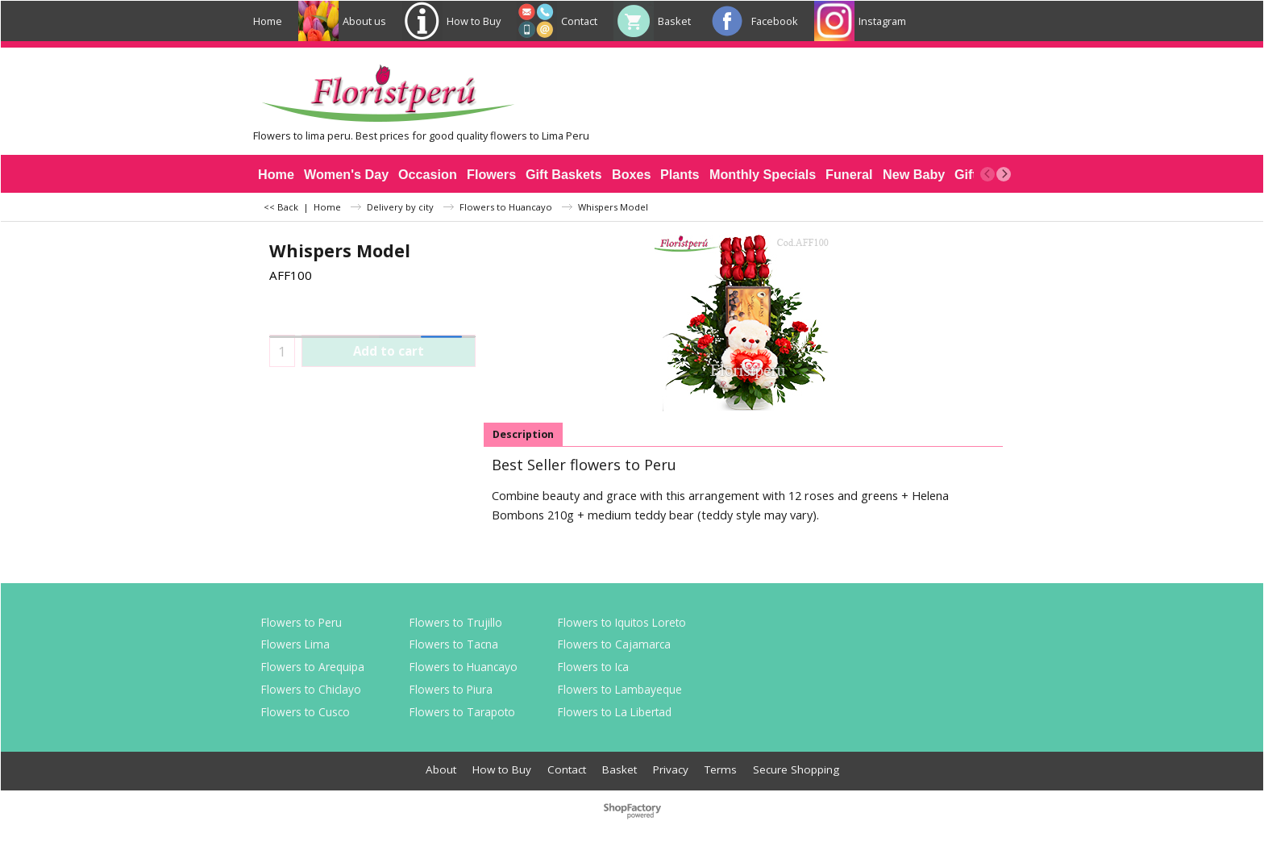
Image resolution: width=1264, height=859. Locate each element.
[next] (1003, 174)
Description (523, 434)
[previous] (987, 174)
